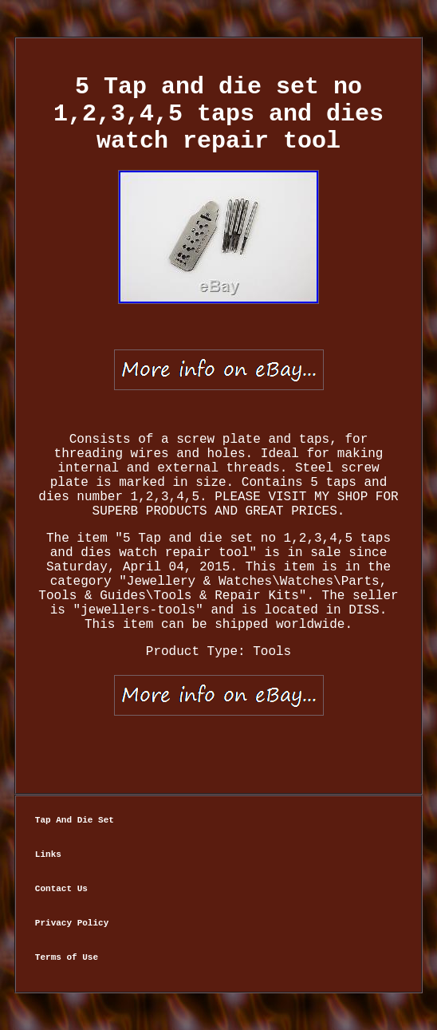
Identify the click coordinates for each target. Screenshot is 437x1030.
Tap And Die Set (74, 820)
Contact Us (61, 889)
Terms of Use (66, 957)
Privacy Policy (71, 923)
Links (48, 854)
